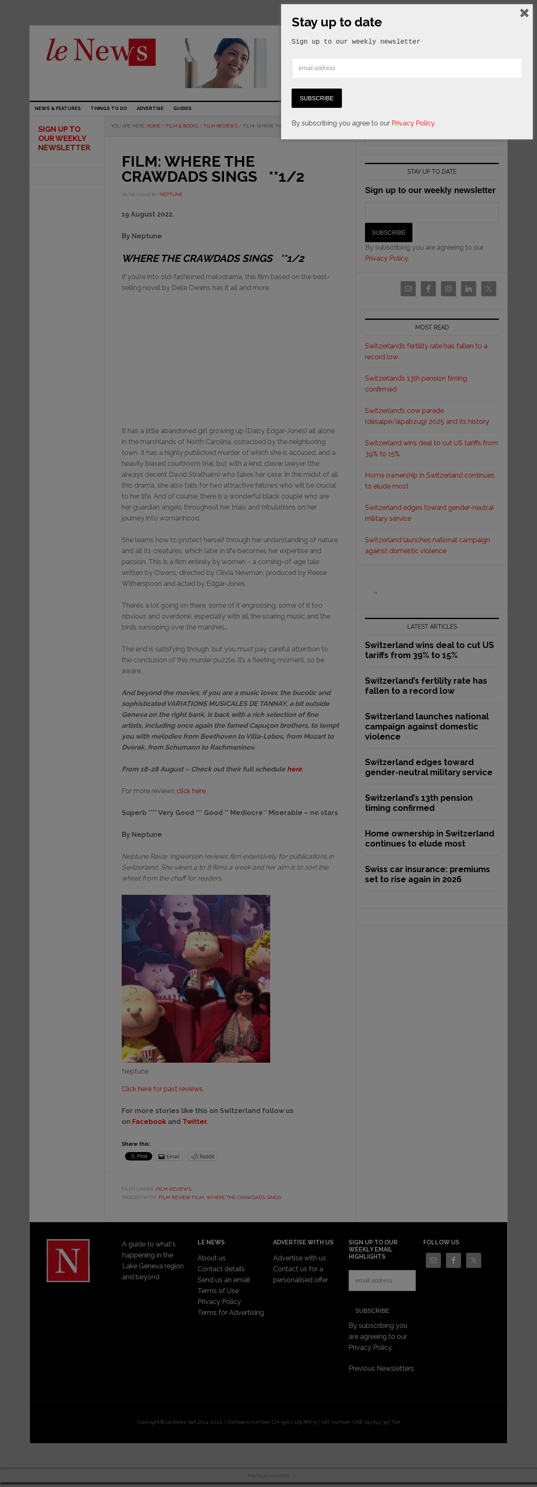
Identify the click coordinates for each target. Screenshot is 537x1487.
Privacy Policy (412, 1467)
